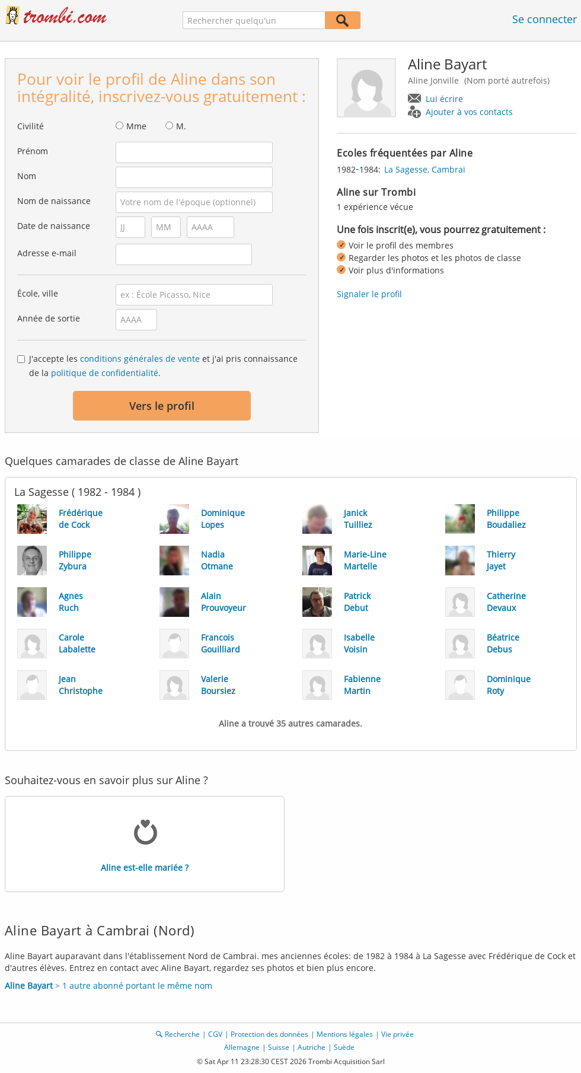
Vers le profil (161, 406)
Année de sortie (48, 318)
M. (181, 126)
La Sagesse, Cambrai (424, 169)
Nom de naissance (54, 200)
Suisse (278, 1047)
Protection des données (269, 1034)
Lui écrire (444, 98)
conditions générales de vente (140, 358)
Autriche (311, 1047)
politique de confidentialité (104, 372)
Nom (26, 176)
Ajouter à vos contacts (469, 111)
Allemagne (242, 1047)
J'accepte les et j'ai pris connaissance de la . (163, 365)
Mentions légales (345, 1034)
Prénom (32, 151)
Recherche (182, 1034)
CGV (215, 1034)
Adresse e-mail (46, 253)
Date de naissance (53, 225)
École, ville (37, 293)
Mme (136, 126)
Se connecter (544, 19)
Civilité (30, 126)
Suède (344, 1047)
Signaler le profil (369, 294)
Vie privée (397, 1034)
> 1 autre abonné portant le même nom (108, 985)
